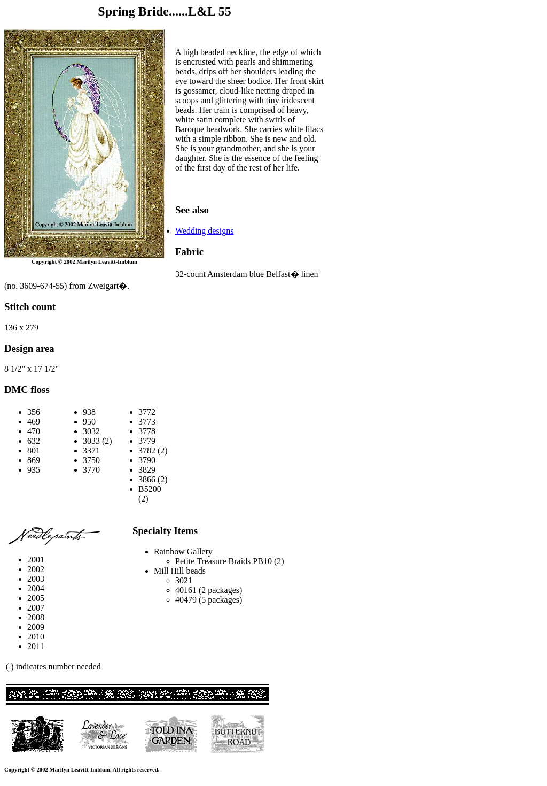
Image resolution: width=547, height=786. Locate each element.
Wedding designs (204, 230)
